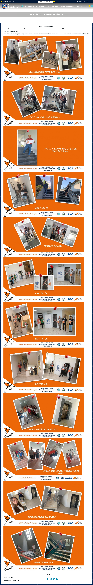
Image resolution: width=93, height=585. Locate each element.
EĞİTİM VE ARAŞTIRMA (52, 6)
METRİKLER (84, 6)
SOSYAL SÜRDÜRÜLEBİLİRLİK (67, 6)
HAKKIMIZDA (31, 6)
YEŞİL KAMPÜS (40, 6)
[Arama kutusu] (45, 2)
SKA (78, 6)
